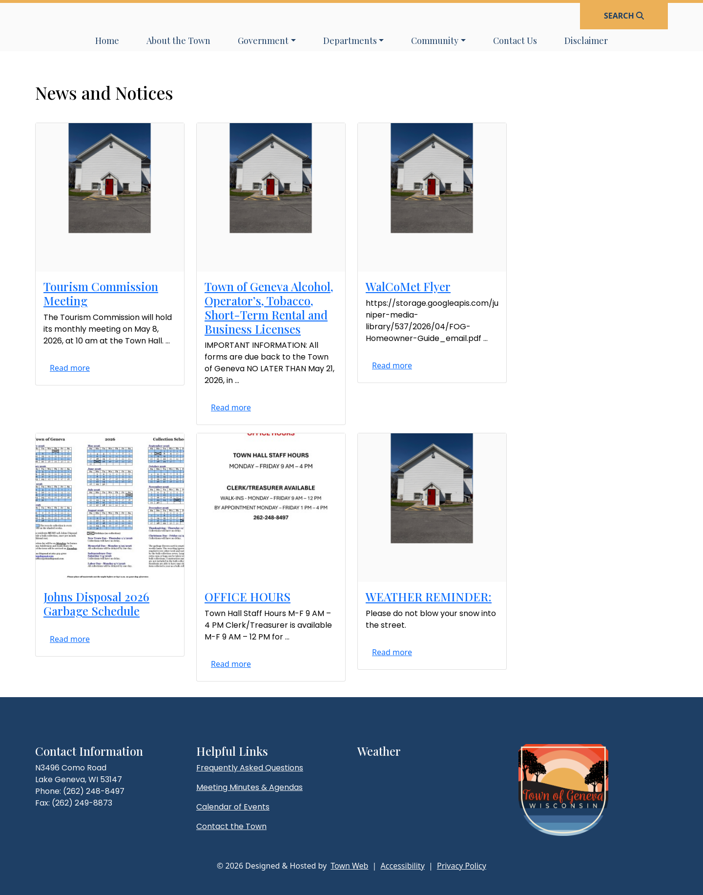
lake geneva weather (408, 787)
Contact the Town (231, 826)
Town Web (349, 865)
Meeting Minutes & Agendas (249, 787)
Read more (70, 367)
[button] (267, 40)
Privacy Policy (461, 865)
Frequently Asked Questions (249, 767)
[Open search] (624, 15)
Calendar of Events (232, 806)
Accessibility (403, 865)
